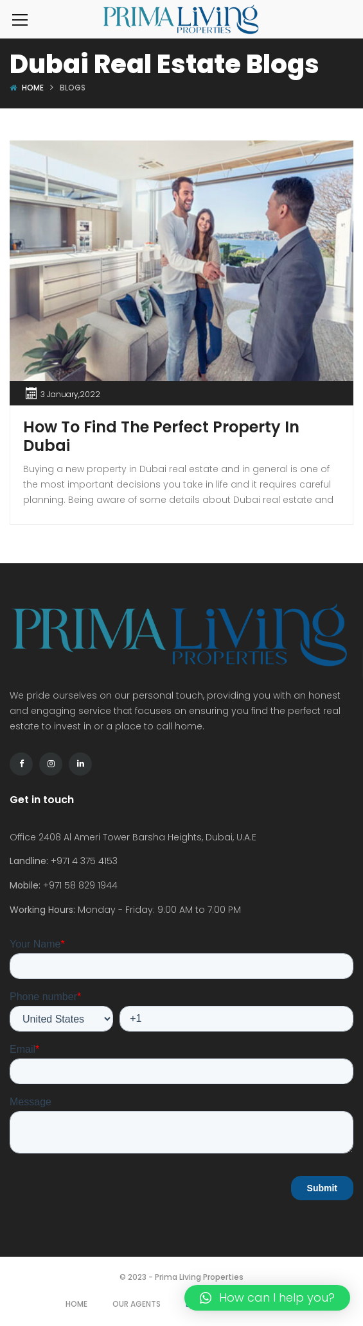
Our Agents (136, 1303)
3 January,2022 (70, 394)
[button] (267, 1298)
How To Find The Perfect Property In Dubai (161, 436)
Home (33, 87)
